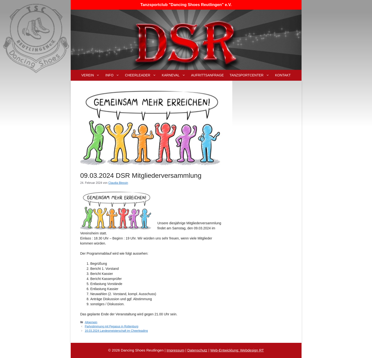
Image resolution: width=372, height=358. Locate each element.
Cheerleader (142, 75)
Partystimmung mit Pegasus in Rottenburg (112, 326)
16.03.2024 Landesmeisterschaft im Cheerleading (116, 330)
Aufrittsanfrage (207, 75)
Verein (91, 75)
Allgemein (91, 322)
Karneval (175, 75)
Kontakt (283, 75)
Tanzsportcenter (251, 75)
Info (113, 75)
